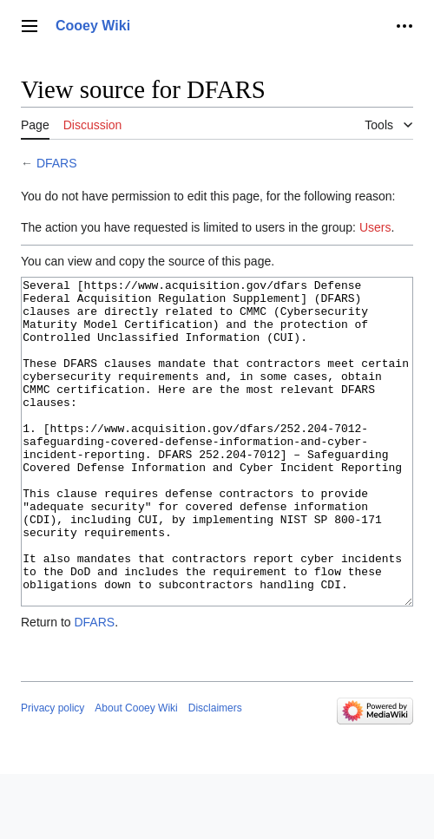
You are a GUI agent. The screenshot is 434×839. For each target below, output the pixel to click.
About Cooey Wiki (136, 773)
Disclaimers (215, 773)
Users (375, 227)
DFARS (56, 163)
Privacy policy (52, 773)
